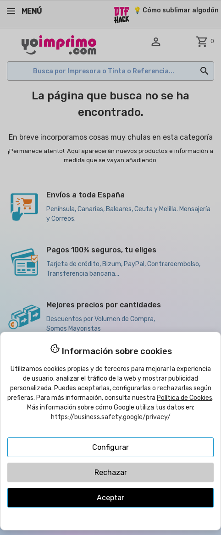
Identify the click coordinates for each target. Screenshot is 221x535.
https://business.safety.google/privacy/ (111, 417)
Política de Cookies (184, 398)
